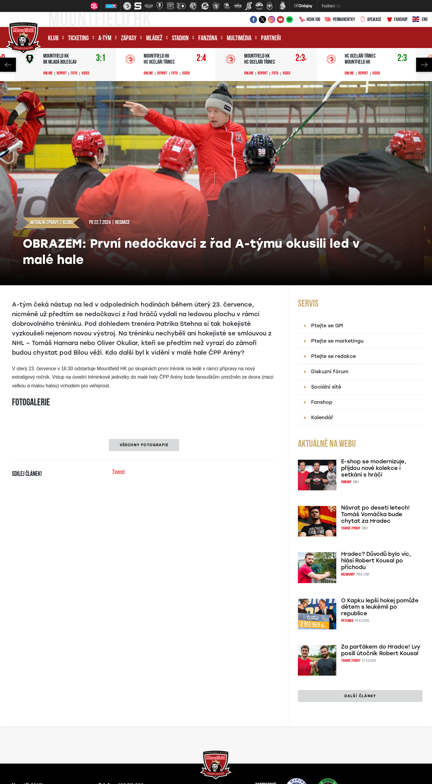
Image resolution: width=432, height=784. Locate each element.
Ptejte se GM (327, 325)
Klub (53, 38)
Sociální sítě (326, 387)
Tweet (118, 471)
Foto (74, 73)
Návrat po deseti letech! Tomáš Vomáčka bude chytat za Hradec (375, 514)
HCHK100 (309, 19)
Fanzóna (207, 38)
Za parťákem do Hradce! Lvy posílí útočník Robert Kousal (380, 650)
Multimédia (239, 38)
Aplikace (370, 19)
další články (360, 696)
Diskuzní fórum (329, 371)
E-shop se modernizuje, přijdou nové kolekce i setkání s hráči (373, 468)
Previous (8, 65)
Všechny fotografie (144, 445)
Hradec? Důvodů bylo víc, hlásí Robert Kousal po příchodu (376, 561)
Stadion (180, 38)
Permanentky (340, 19)
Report (62, 73)
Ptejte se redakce (333, 356)
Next (424, 65)
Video (85, 73)
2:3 (301, 58)
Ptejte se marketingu (337, 341)
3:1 (101, 58)
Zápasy (128, 38)
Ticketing (78, 38)
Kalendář (322, 417)
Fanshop (396, 19)
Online (47, 73)
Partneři (271, 38)
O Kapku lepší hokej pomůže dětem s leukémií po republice (379, 607)
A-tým (104, 38)
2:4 (201, 58)
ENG (420, 19)
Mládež (154, 38)
